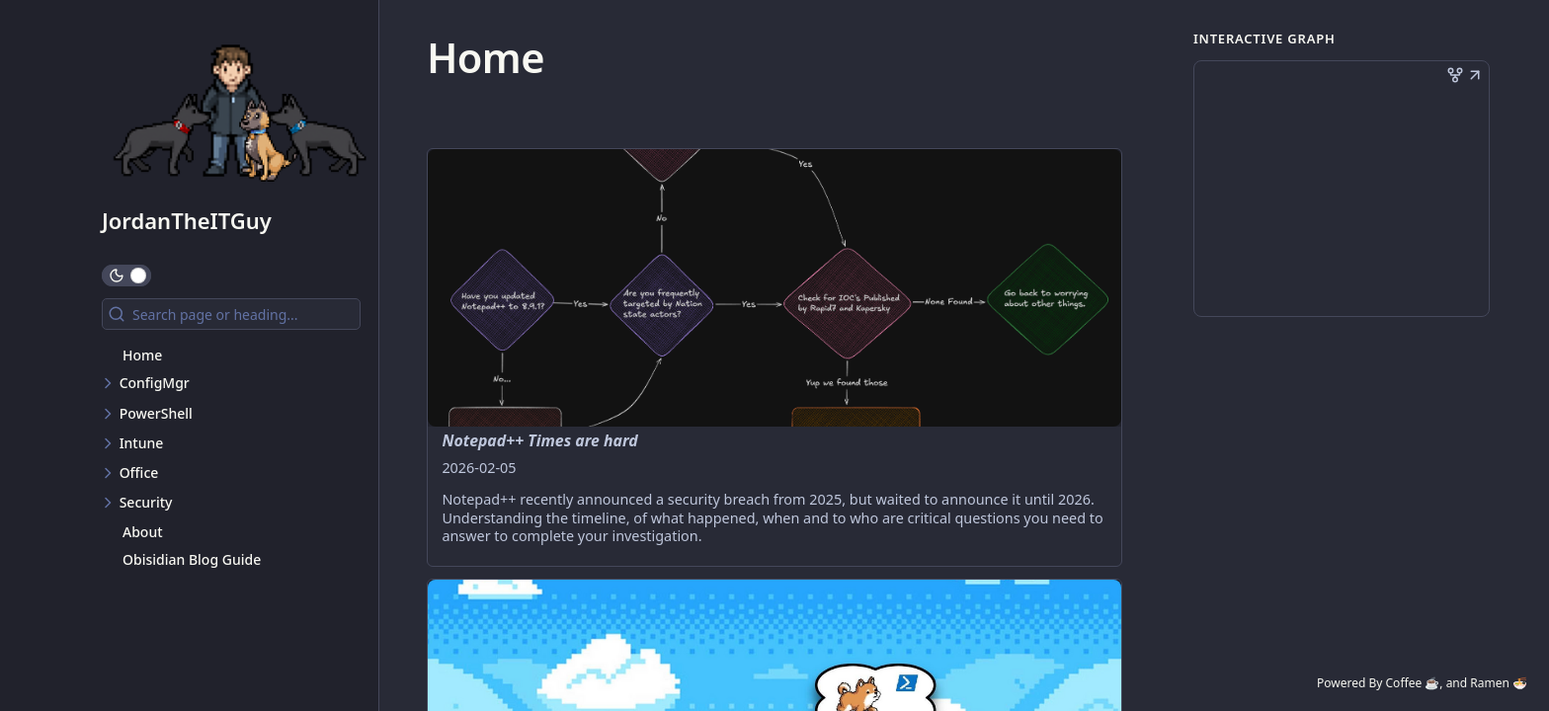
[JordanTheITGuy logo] (240, 113)
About (142, 531)
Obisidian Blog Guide (191, 559)
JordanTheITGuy (187, 220)
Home (142, 355)
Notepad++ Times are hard (539, 440)
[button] (1475, 77)
